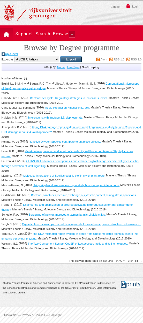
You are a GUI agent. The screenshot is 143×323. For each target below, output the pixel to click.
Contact (115, 6)
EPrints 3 (84, 283)
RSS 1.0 (119, 59)
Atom (104, 59)
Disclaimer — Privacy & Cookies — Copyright (33, 314)
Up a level (11, 54)
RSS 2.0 (136, 59)
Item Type (73, 67)
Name (61, 67)
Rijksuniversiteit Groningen (38, 13)
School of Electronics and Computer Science (32, 287)
